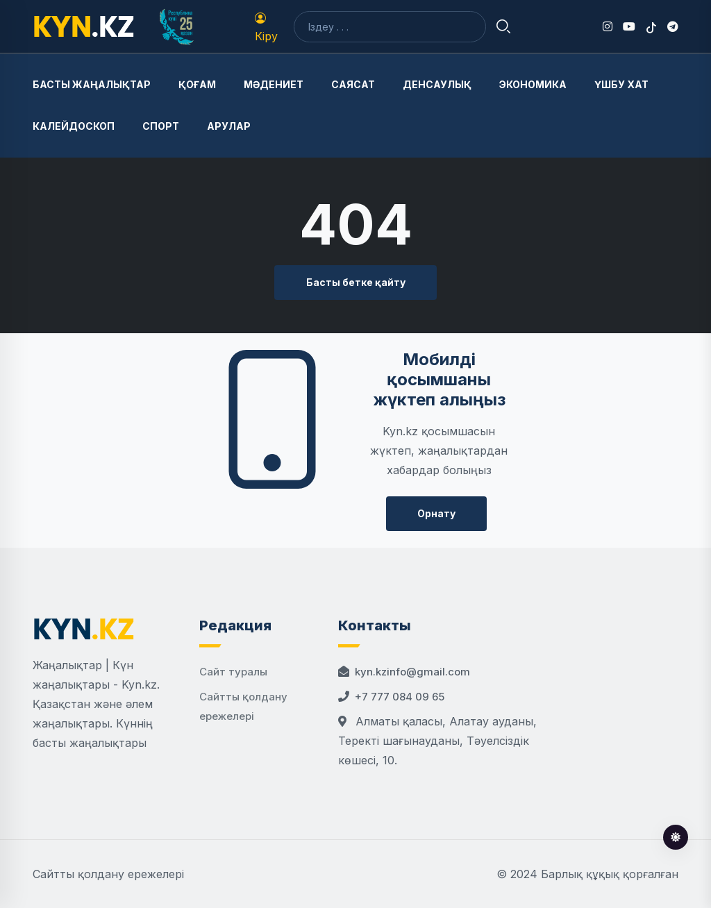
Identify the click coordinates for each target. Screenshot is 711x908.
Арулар (229, 126)
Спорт (160, 126)
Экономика (533, 84)
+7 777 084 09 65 (399, 696)
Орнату (436, 513)
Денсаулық (437, 84)
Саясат (353, 84)
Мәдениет (273, 84)
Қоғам (197, 84)
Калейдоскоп (74, 126)
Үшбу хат (621, 84)
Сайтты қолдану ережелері (108, 874)
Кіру (266, 27)
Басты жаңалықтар (92, 84)
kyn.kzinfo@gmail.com (412, 671)
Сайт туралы (233, 671)
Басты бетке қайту (355, 282)
